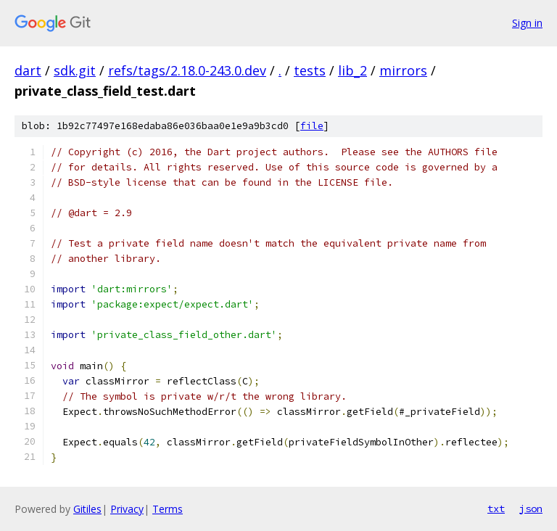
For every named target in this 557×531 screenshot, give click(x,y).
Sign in (527, 23)
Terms (167, 509)
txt (496, 508)
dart (28, 70)
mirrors (403, 70)
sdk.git (75, 70)
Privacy (127, 509)
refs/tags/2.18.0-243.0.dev (187, 70)
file (311, 126)
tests (310, 70)
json (530, 508)
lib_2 (352, 70)
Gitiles (87, 509)
